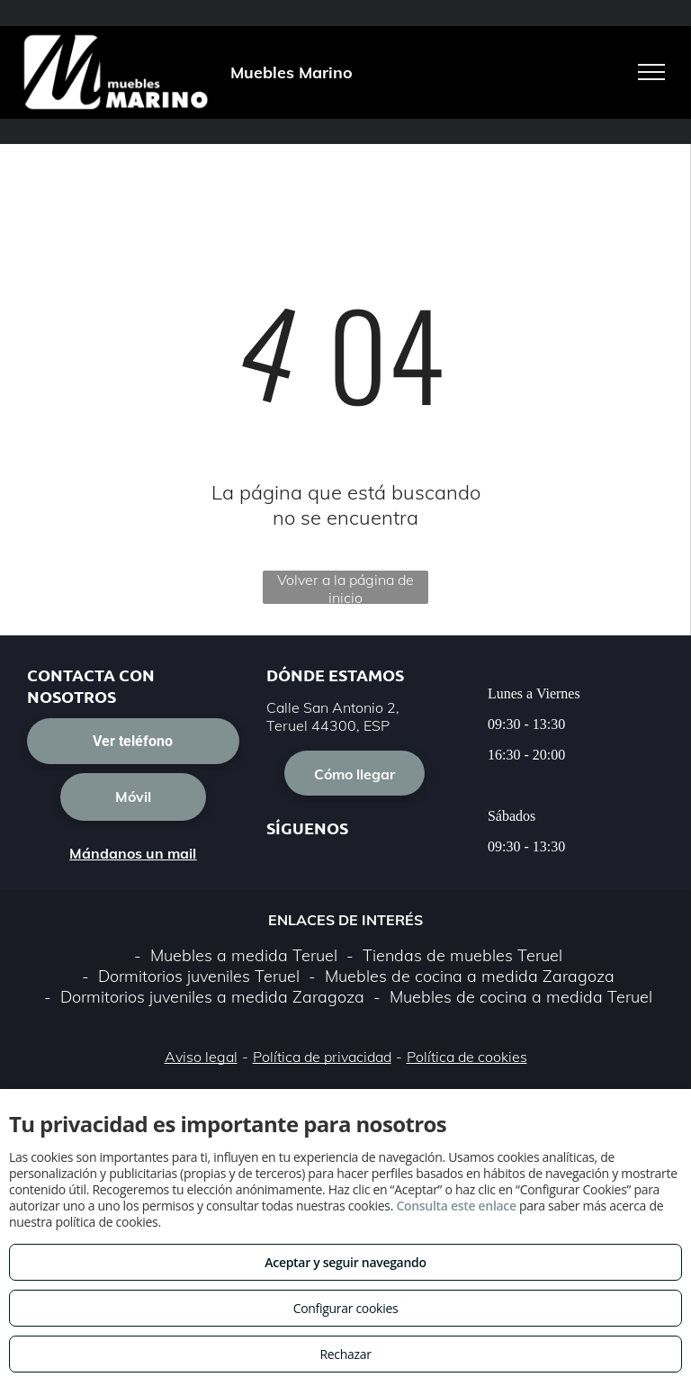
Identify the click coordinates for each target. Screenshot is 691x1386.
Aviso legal (201, 1057)
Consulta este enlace (456, 1205)
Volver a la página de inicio (345, 587)
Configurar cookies (346, 1308)
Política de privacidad (322, 1057)
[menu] (651, 72)
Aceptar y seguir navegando (345, 1262)
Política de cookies (467, 1057)
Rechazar (345, 1354)
